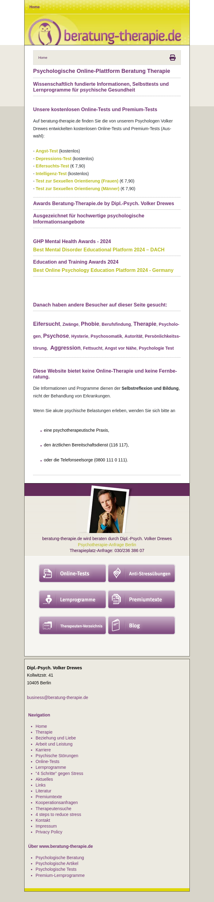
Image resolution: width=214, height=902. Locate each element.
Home (41, 726)
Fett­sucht (92, 348)
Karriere (43, 749)
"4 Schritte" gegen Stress (59, 773)
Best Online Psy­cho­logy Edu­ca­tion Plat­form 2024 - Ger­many (103, 270)
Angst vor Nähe (120, 348)
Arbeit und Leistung (54, 744)
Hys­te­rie (79, 336)
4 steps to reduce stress (58, 814)
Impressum (46, 826)
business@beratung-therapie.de (57, 697)
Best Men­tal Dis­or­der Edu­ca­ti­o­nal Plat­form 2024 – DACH (99, 249)
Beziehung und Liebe (56, 737)
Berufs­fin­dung (116, 324)
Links (41, 785)
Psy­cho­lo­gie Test (156, 348)
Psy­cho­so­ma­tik (106, 336)
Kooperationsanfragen (57, 802)
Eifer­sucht (46, 324)
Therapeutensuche (53, 808)
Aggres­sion (65, 348)
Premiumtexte (49, 796)
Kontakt (43, 820)
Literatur (43, 790)
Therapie (44, 732)
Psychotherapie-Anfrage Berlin (107, 544)
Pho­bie (90, 324)
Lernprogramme (51, 767)
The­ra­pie (144, 324)
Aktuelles (44, 779)
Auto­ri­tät (133, 336)
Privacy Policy (49, 831)
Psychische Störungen (57, 755)
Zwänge (70, 324)
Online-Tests (47, 761)
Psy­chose (56, 336)
